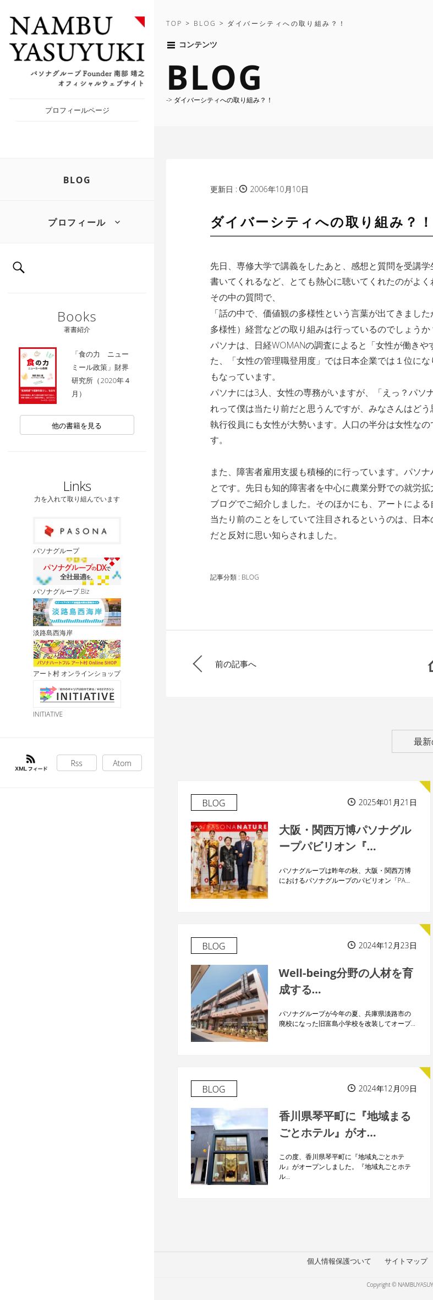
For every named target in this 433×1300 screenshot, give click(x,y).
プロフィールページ (77, 110)
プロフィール (77, 222)
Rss (77, 763)
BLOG (77, 180)
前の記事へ (235, 663)
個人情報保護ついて (339, 1261)
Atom (122, 763)
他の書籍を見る (77, 425)
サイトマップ (406, 1261)
